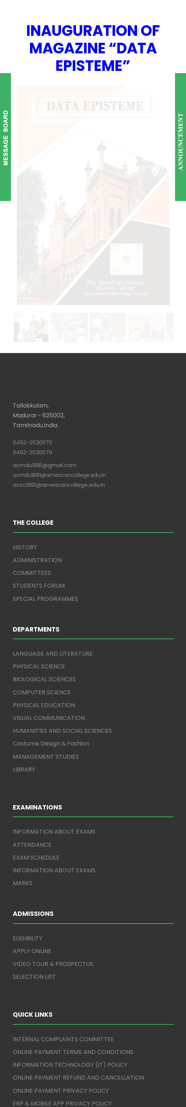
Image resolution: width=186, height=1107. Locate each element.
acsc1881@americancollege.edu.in (59, 305)
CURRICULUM (31, 1026)
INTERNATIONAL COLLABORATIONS (61, 1001)
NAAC (21, 975)
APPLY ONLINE (32, 771)
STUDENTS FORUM (39, 406)
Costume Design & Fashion (51, 564)
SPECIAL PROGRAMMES (45, 418)
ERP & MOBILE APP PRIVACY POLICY (62, 923)
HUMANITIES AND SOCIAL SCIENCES (62, 551)
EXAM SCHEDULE (36, 677)
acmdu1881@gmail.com (44, 285)
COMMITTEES (32, 393)
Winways (136, 1090)
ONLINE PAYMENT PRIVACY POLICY (61, 910)
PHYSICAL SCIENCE (39, 486)
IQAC (20, 987)
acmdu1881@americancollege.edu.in (59, 295)
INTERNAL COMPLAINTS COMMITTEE (63, 859)
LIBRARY (24, 589)
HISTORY (25, 367)
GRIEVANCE (29, 936)
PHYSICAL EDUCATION (44, 525)
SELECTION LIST (34, 797)
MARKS (23, 703)
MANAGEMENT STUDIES (46, 576)
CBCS (21, 949)
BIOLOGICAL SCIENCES (44, 499)
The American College (66, 1081)
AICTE (21, 962)
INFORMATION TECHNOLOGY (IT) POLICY (70, 885)
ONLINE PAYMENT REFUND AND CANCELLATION (78, 898)
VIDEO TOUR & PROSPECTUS (53, 784)
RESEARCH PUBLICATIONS (49, 1013)
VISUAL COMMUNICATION (49, 538)
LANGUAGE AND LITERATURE (53, 474)
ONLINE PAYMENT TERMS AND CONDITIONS (73, 872)
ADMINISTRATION (37, 380)
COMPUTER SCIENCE (42, 512)
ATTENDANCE (32, 664)
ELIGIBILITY (27, 758)
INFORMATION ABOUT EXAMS (54, 652)
